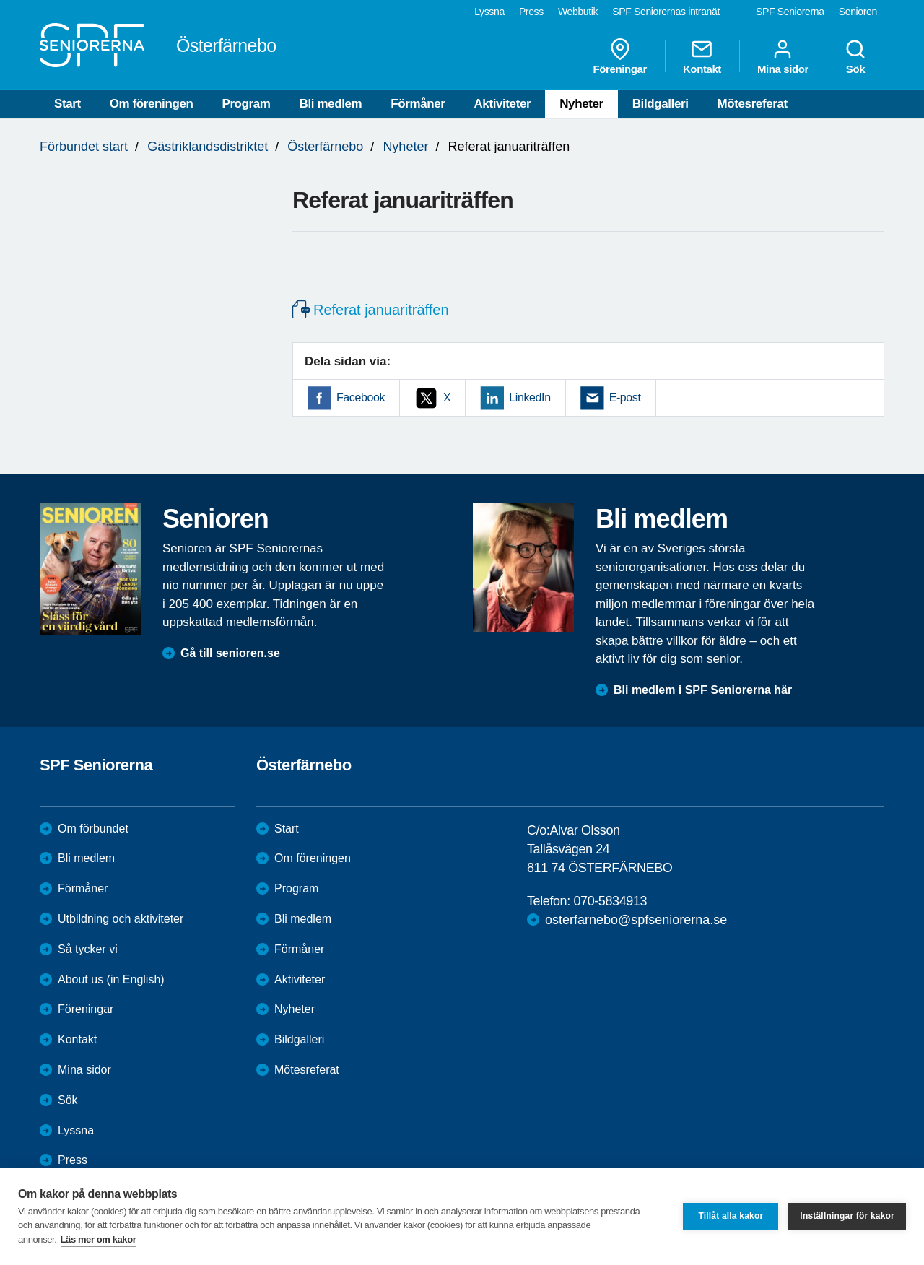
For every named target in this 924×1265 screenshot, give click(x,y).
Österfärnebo (325, 146)
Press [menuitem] (531, 11)
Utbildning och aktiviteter (120, 919)
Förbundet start (84, 146)
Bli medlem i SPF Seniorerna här (703, 690)
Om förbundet (93, 828)
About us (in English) (111, 979)
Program (246, 103)
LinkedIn (529, 397)
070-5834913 (610, 901)
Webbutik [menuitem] (578, 11)
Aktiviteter (502, 103)
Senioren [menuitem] (858, 11)
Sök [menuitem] (855, 56)
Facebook (360, 397)
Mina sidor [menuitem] (782, 56)
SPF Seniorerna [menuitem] (790, 11)
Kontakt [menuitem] (702, 56)
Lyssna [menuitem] (489, 11)
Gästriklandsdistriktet (207, 146)
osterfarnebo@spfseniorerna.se (636, 920)
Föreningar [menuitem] (620, 56)
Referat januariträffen (381, 310)
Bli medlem (331, 103)
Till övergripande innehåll (0, 0)
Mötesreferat (753, 103)
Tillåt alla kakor (730, 1216)
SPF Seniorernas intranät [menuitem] (666, 11)
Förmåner (418, 103)
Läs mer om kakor (98, 1239)
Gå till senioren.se (230, 653)
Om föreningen (151, 103)
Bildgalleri (660, 103)
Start (67, 103)
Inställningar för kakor (847, 1216)
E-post (625, 397)
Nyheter (581, 103)
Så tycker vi (88, 949)
